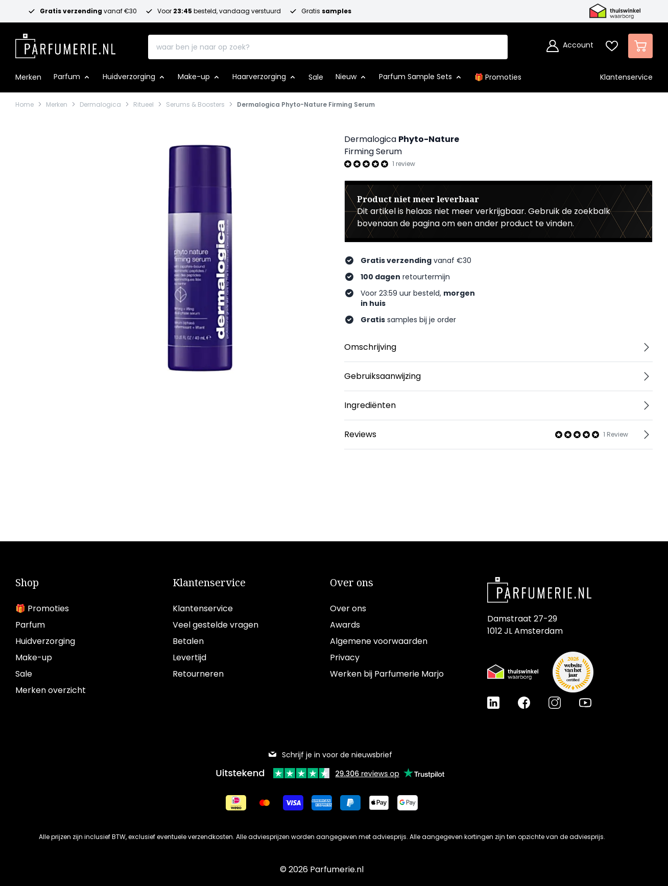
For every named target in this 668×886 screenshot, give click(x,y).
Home (24, 105)
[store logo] (65, 42)
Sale (23, 674)
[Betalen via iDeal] (236, 802)
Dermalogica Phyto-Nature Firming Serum (306, 105)
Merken (56, 105)
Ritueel (143, 105)
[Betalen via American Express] (322, 802)
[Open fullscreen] (199, 255)
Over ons (351, 582)
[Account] (569, 46)
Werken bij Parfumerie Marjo (387, 674)
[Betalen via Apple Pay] (379, 802)
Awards (345, 625)
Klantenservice (209, 582)
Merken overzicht (50, 690)
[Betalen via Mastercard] (264, 802)
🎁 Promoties (42, 608)
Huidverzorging (45, 641)
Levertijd (189, 657)
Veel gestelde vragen (215, 625)
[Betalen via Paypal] (350, 802)
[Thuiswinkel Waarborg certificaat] (512, 672)
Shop (27, 582)
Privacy (345, 657)
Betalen (188, 641)
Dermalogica (100, 105)
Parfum (30, 625)
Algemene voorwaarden (378, 641)
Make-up (33, 657)
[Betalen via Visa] (293, 802)
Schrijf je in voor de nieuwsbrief (330, 755)
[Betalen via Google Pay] (407, 802)
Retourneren (198, 674)
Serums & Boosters (195, 105)
